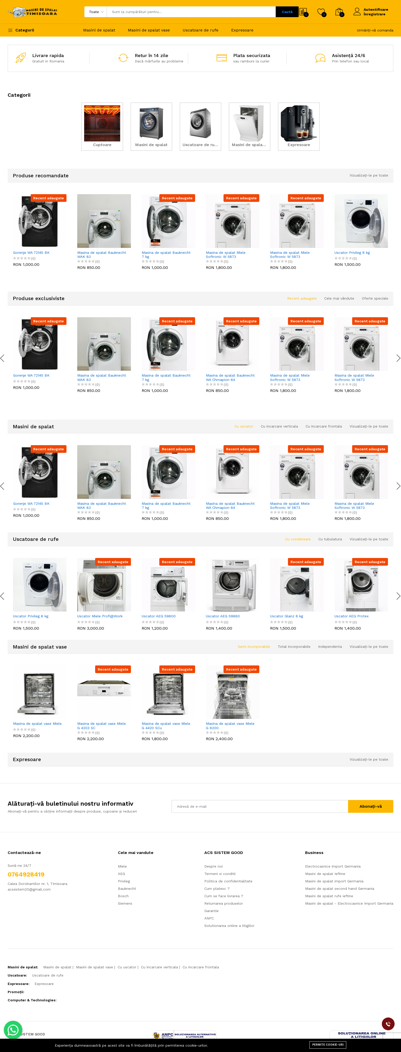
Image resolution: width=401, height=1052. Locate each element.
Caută (287, 12)
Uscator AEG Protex (352, 616)
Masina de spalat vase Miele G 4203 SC (101, 725)
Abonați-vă (371, 806)
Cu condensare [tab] (298, 539)
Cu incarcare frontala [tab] (324, 426)
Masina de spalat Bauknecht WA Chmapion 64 (230, 377)
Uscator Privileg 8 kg (352, 252)
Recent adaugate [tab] (302, 298)
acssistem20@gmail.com (29, 889)
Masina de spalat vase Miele (37, 723)
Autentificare (376, 9)
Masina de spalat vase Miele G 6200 (230, 725)
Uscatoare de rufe (200, 30)
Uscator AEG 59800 (159, 616)
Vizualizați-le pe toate (369, 175)
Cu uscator (127, 967)
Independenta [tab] (330, 646)
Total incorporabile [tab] (294, 646)
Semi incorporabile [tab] (254, 646)
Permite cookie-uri (327, 1044)
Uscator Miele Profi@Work (99, 616)
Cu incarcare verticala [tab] (279, 426)
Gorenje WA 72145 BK (31, 252)
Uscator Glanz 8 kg (286, 616)
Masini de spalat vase (149, 30)
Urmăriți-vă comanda (375, 30)
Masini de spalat (99, 30)
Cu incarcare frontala (201, 967)
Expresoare (242, 30)
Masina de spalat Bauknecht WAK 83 (101, 254)
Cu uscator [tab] (244, 426)
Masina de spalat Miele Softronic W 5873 (226, 254)
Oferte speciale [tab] (375, 298)
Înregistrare (374, 14)
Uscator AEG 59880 (223, 616)
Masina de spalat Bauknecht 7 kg (166, 254)
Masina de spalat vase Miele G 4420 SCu (166, 725)
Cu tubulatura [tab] (330, 539)
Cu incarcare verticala (159, 967)
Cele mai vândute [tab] (339, 298)
